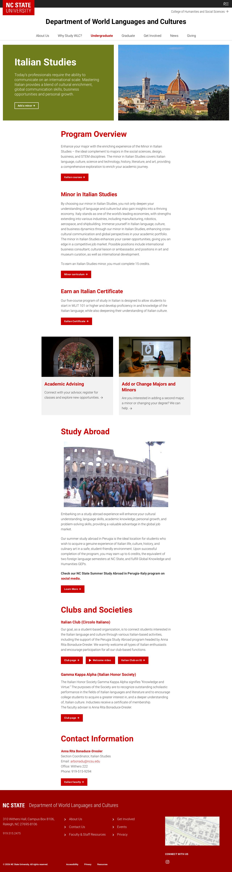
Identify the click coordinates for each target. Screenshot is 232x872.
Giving (191, 36)
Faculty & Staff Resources (87, 834)
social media (70, 578)
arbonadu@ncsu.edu (85, 761)
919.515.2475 (12, 833)
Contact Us (77, 827)
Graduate (128, 36)
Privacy (122, 834)
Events (122, 827)
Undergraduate (102, 36)
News (174, 36)
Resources (102, 864)
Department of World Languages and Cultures (116, 22)
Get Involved (152, 36)
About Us (42, 36)
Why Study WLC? (70, 36)
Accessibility (72, 864)
